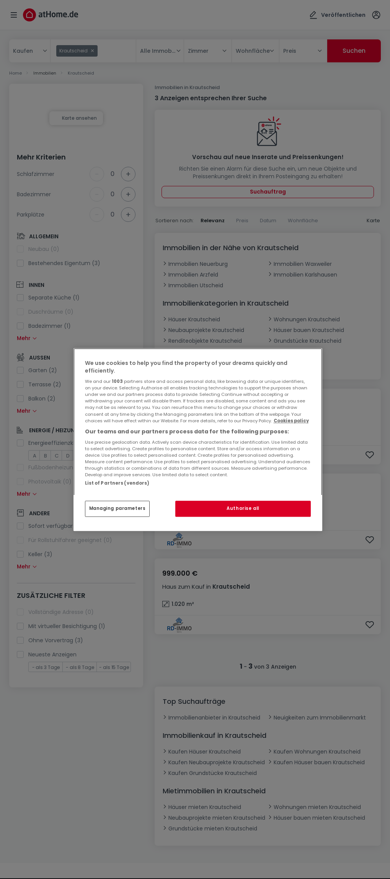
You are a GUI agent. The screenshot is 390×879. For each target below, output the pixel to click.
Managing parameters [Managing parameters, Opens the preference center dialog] (117, 508)
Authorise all (243, 508)
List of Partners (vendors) (117, 483)
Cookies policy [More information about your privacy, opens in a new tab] (291, 421)
